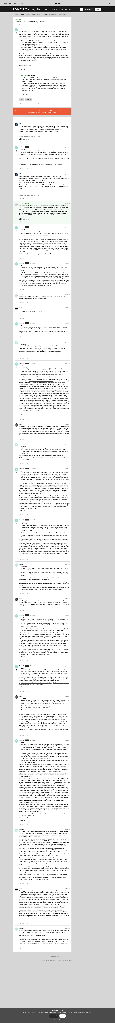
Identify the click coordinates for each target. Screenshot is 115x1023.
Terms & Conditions (47, 960)
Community (15, 14)
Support (16, 3)
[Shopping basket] (109, 3)
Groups (61, 9)
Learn (10, 3)
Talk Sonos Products (25, 14)
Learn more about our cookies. (84, 1012)
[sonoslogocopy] (57, 3)
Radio (21, 3)
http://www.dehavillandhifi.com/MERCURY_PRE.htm (49, 164)
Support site (68, 9)
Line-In (21, 99)
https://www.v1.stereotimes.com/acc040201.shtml (41, 381)
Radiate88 (21, 29)
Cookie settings (57, 960)
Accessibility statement (67, 960)
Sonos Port (28, 99)
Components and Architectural (39, 14)
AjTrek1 (21, 123)
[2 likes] (25, 139)
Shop (5, 3)
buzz (20, 203)
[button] (89, 9)
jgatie (20, 424)
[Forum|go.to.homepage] (27, 9)
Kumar (21, 342)
